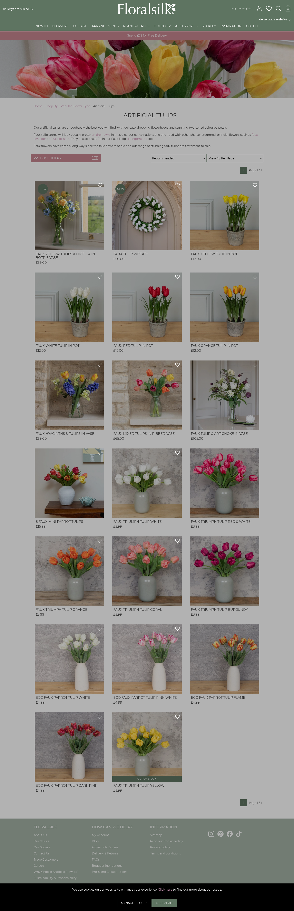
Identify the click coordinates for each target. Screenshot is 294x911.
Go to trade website (275, 19)
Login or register (246, 8)
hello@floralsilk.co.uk (18, 9)
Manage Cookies (134, 903)
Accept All (164, 903)
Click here (165, 889)
